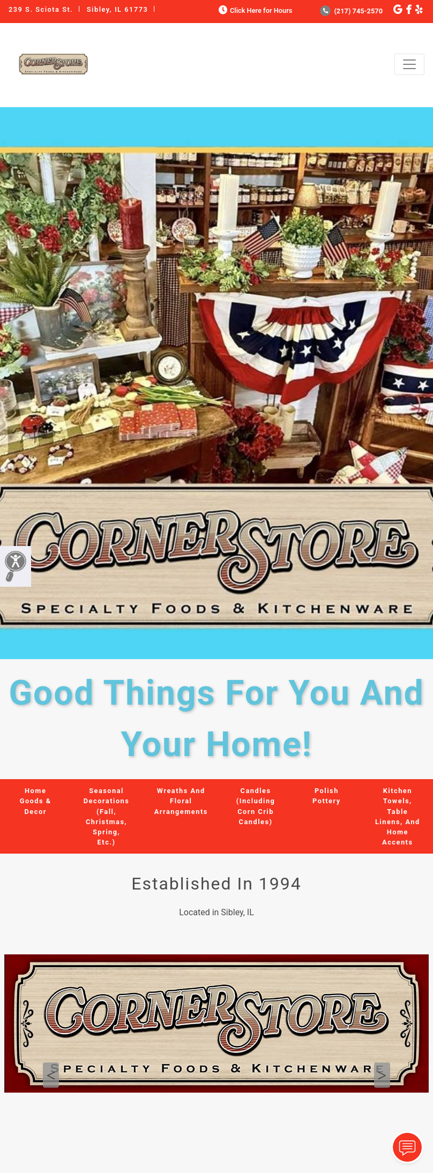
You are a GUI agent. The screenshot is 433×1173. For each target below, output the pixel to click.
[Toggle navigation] (409, 64)
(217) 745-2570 (351, 11)
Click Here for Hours (254, 10)
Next (382, 1075)
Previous (51, 1075)
